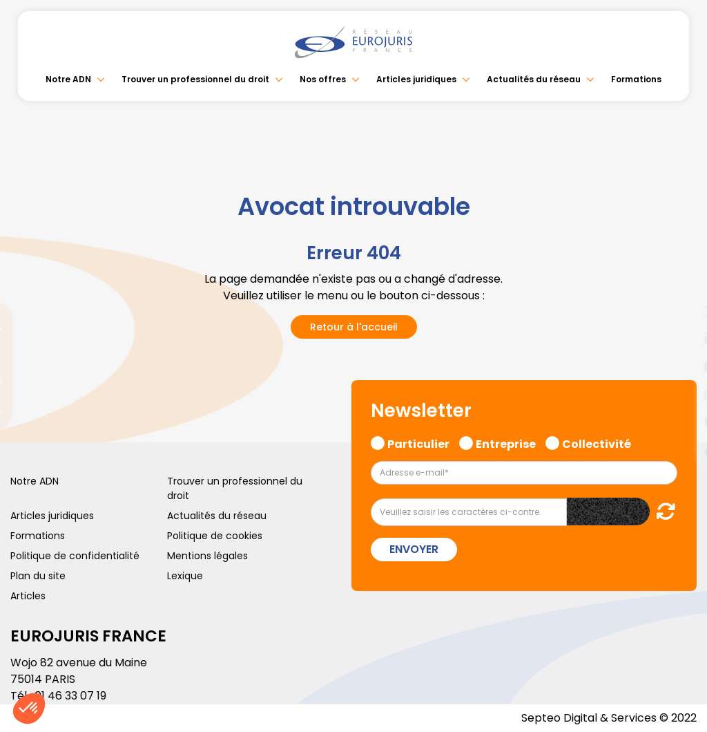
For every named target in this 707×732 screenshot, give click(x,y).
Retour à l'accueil (354, 327)
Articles (28, 596)
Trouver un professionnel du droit (195, 79)
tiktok (679, 449)
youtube (679, 366)
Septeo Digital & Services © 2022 (609, 718)
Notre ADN (68, 79)
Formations (636, 79)
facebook (679, 283)
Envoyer (413, 549)
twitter (679, 311)
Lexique (185, 576)
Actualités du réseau (534, 79)
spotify (679, 422)
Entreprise (506, 442)
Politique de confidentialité (74, 556)
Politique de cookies (214, 536)
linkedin (679, 339)
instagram (679, 394)
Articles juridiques (416, 79)
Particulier (418, 442)
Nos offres (323, 79)
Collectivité (596, 442)
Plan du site (38, 576)
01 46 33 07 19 (70, 696)
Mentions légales (207, 556)
